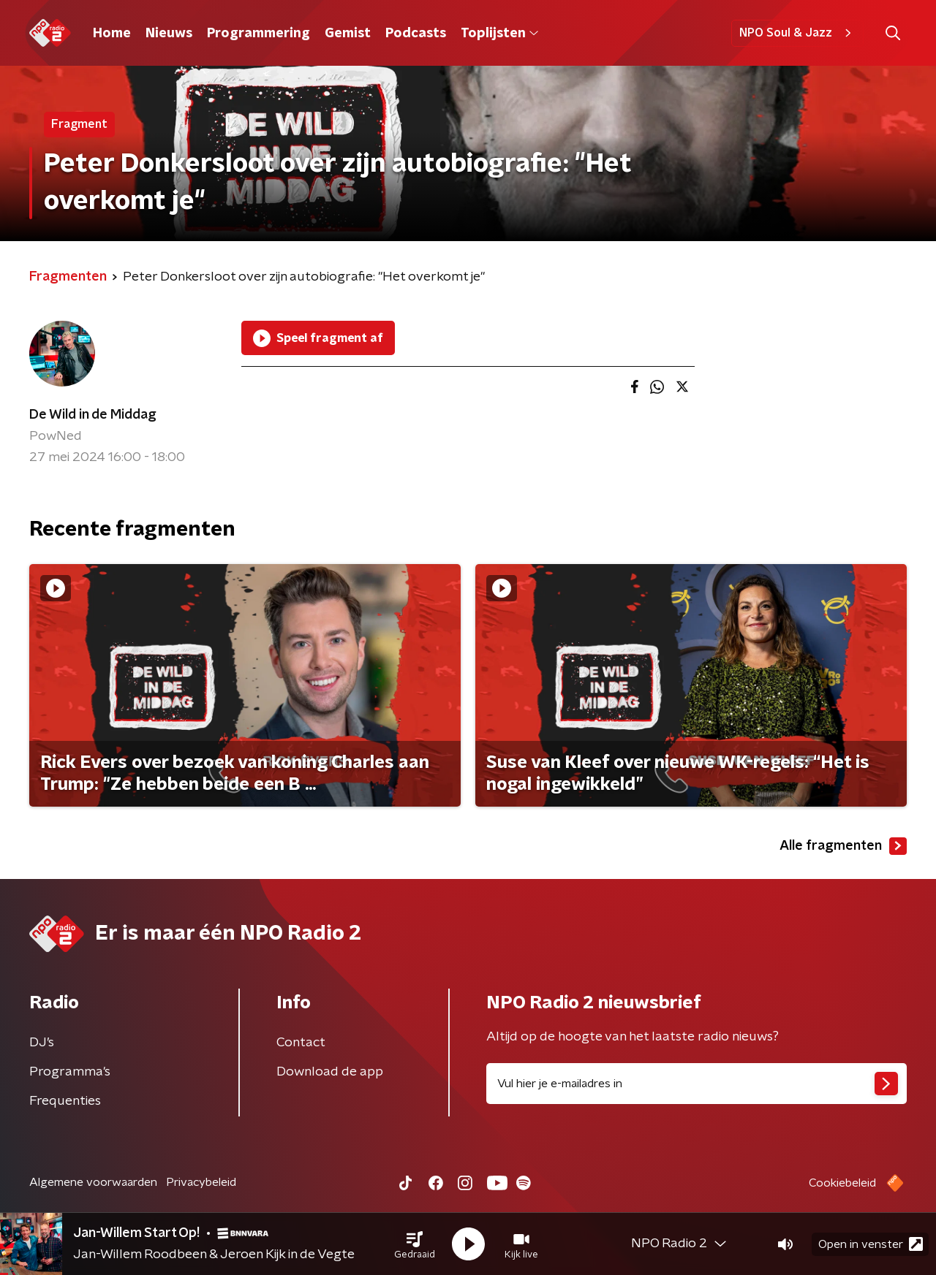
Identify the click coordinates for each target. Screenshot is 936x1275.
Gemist (348, 33)
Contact (300, 1042)
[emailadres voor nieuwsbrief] (696, 1083)
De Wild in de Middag (92, 415)
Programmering (258, 33)
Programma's (69, 1071)
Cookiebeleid (842, 1183)
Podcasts (415, 33)
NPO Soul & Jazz (797, 33)
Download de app (329, 1071)
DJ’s (41, 1042)
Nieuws (169, 33)
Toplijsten (499, 33)
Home (112, 33)
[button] (414, 1244)
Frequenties (65, 1101)
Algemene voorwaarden (93, 1182)
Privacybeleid (201, 1182)
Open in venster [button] (870, 1244)
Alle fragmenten (843, 846)
